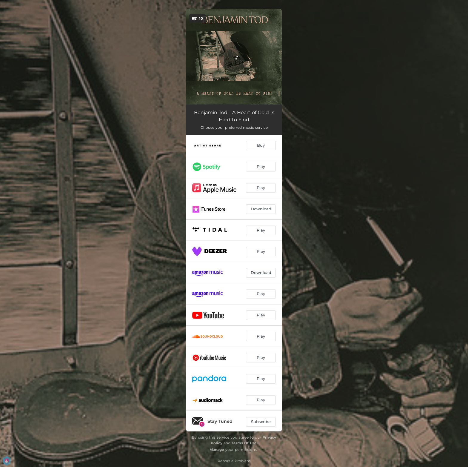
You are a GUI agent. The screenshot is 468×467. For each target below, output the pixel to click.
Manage (217, 449)
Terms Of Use (244, 443)
